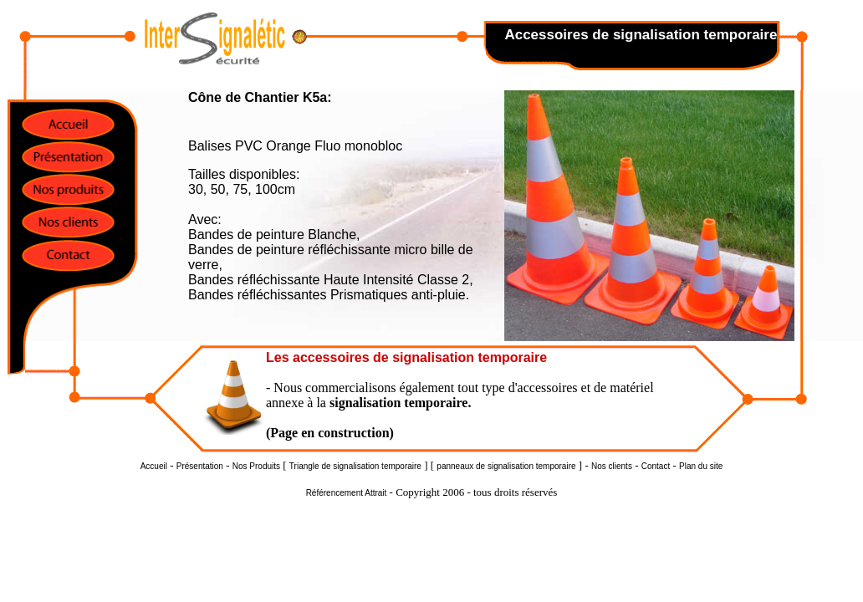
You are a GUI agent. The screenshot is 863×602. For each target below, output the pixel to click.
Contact (655, 466)
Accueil (153, 466)
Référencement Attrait (346, 492)
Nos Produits (256, 466)
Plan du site (701, 466)
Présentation (199, 466)
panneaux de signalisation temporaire (506, 466)
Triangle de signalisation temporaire (355, 466)
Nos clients (611, 466)
